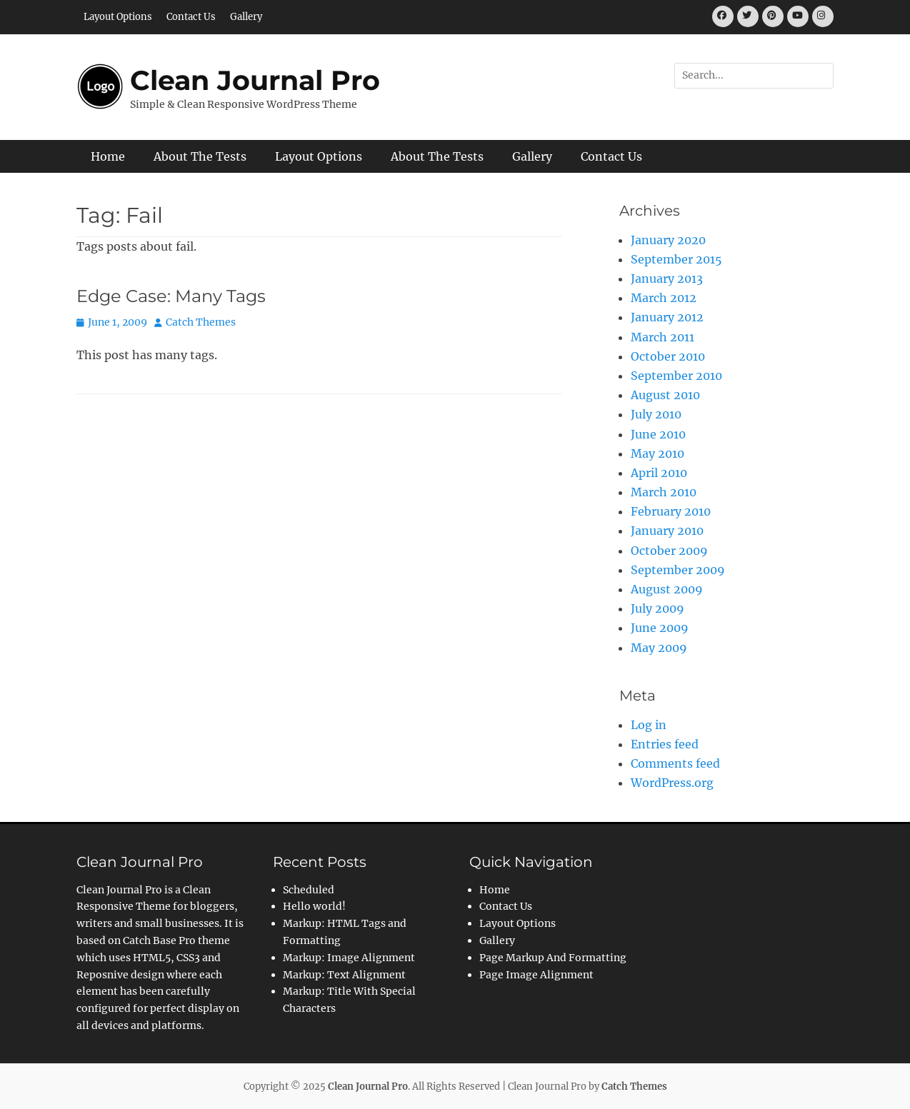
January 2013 (667, 278)
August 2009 (667, 589)
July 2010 (656, 414)
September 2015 (676, 259)
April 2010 (659, 473)
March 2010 (663, 492)
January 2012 (667, 317)
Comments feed (675, 763)
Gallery (246, 17)
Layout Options (118, 17)
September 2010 (676, 375)
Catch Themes (201, 322)
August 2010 (665, 395)
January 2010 (667, 530)
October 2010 (668, 356)
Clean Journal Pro (255, 80)
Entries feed (665, 744)
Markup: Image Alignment (349, 957)
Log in (648, 725)
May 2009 (659, 648)
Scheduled (308, 889)
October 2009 (669, 550)
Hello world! (314, 906)
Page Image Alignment (536, 974)
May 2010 (657, 453)
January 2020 (668, 240)
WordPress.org (672, 783)
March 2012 (663, 298)
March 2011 (662, 337)
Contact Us (191, 17)
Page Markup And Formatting (552, 957)
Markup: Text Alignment (344, 974)
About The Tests (200, 156)
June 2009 (660, 628)
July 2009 (657, 608)
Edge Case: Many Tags (171, 296)
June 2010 (658, 434)
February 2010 (671, 511)
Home (108, 156)
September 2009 (678, 570)
